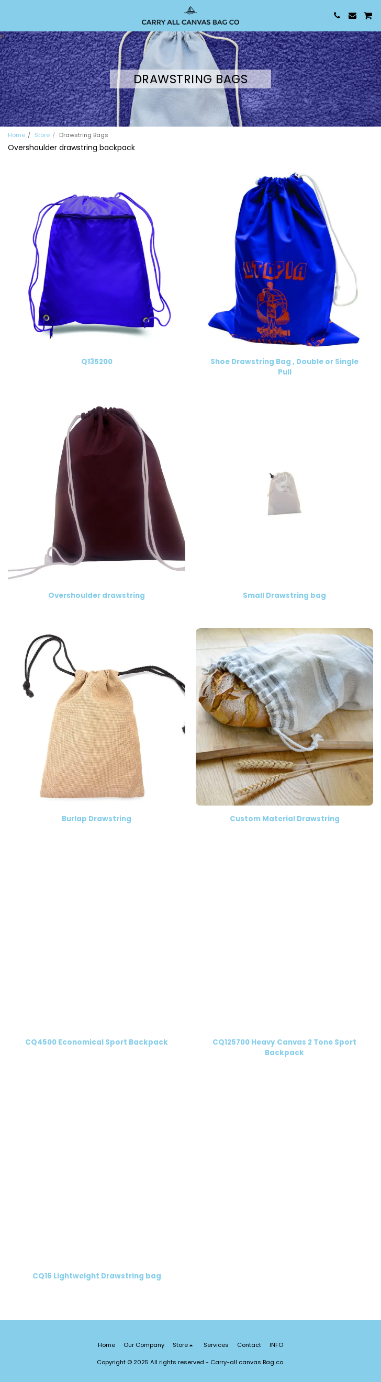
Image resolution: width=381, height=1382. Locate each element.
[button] (11, 15)
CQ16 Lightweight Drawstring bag (96, 1276)
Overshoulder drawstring (96, 596)
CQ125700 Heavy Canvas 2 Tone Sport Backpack (284, 1047)
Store (42, 135)
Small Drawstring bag (284, 596)
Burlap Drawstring (96, 819)
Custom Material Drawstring (285, 819)
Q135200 (97, 362)
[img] (96, 259)
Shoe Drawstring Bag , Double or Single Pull (284, 367)
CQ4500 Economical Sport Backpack (96, 1042)
